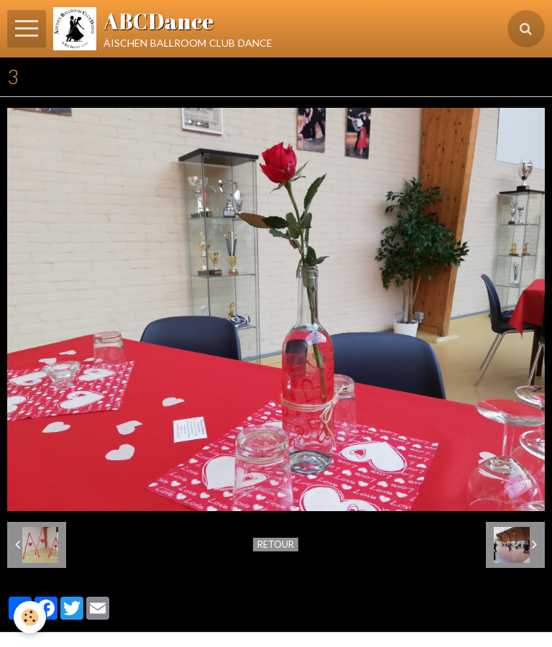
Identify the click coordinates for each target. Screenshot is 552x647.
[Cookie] (30, 617)
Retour (275, 544)
